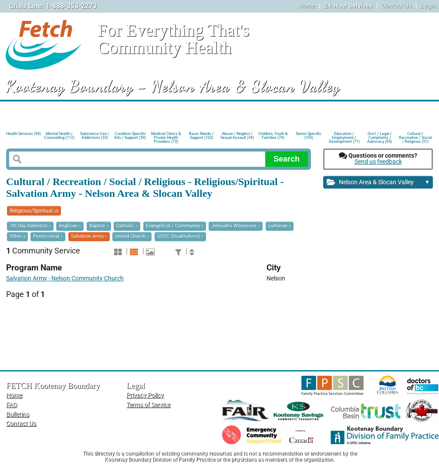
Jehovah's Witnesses (235, 226)
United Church (132, 236)
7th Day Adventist (30, 226)
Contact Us (397, 6)
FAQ (11, 404)
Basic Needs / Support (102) (201, 136)
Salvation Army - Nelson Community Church (65, 278)
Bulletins (17, 414)
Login (428, 6)
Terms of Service (148, 404)
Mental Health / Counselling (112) (59, 136)
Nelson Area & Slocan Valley (378, 183)
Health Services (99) (23, 134)
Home (307, 6)
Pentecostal (48, 236)
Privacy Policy (145, 395)
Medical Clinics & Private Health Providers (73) (166, 137)
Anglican (70, 226)
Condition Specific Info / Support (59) (130, 136)
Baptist (98, 226)
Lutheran (279, 226)
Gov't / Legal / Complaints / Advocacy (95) (379, 137)
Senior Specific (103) (308, 136)
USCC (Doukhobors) (180, 236)
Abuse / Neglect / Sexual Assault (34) (237, 136)
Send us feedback (378, 161)
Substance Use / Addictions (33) (94, 136)
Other (17, 236)
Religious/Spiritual (34, 211)
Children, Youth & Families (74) (273, 136)
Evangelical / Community (174, 226)
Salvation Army (89, 236)
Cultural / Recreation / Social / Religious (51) (415, 137)
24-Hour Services (348, 6)
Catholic (127, 226)
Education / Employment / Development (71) (344, 137)
